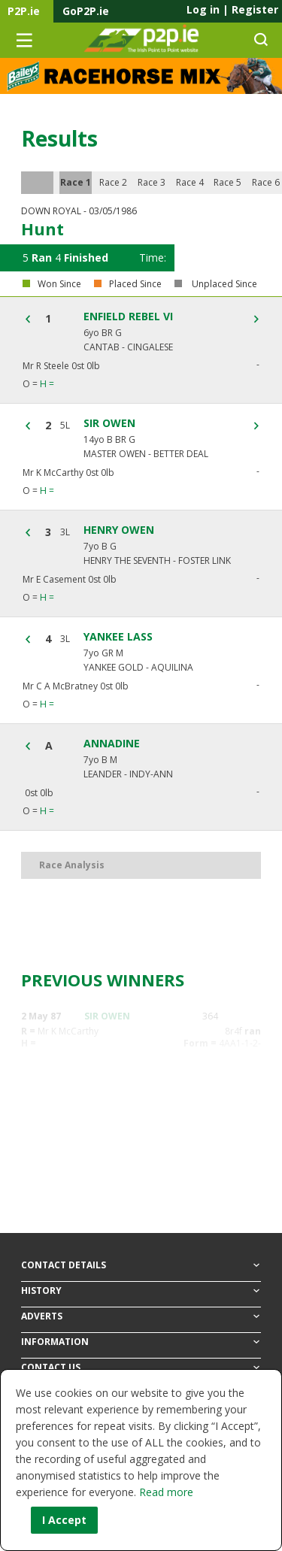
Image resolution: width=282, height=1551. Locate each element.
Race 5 (227, 182)
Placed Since (135, 284)
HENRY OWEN (118, 530)
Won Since (59, 284)
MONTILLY (108, 1068)
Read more (166, 1492)
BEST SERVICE (115, 1171)
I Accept (64, 1520)
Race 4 (190, 182)
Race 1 (75, 182)
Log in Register (232, 9)
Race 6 (266, 182)
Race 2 (113, 182)
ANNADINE (111, 744)
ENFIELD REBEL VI (128, 317)
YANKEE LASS (118, 637)
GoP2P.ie (85, 11)
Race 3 (151, 182)
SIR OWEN (109, 423)
